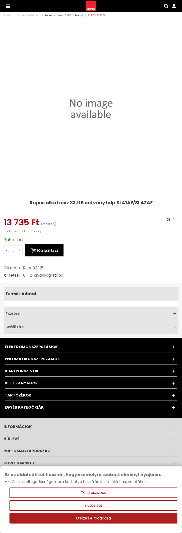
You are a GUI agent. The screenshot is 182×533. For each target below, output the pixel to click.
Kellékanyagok (21, 383)
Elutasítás (93, 505)
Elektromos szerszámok (31, 347)
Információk (18, 426)
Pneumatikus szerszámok (32, 359)
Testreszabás (93, 492)
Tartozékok (18, 395)
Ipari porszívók (21, 371)
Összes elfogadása (93, 518)
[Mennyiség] (13, 250)
